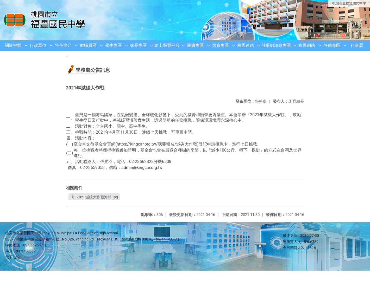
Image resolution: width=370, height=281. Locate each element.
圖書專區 (195, 45)
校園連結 (245, 45)
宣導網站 (306, 45)
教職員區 (88, 45)
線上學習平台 (166, 45)
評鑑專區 (332, 45)
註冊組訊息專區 (276, 45)
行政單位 (38, 45)
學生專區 (113, 45)
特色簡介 (63, 45)
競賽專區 (220, 45)
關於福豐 (13, 45)
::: (67, 56)
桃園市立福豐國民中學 (349, 3)
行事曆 (357, 45)
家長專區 (138, 45)
